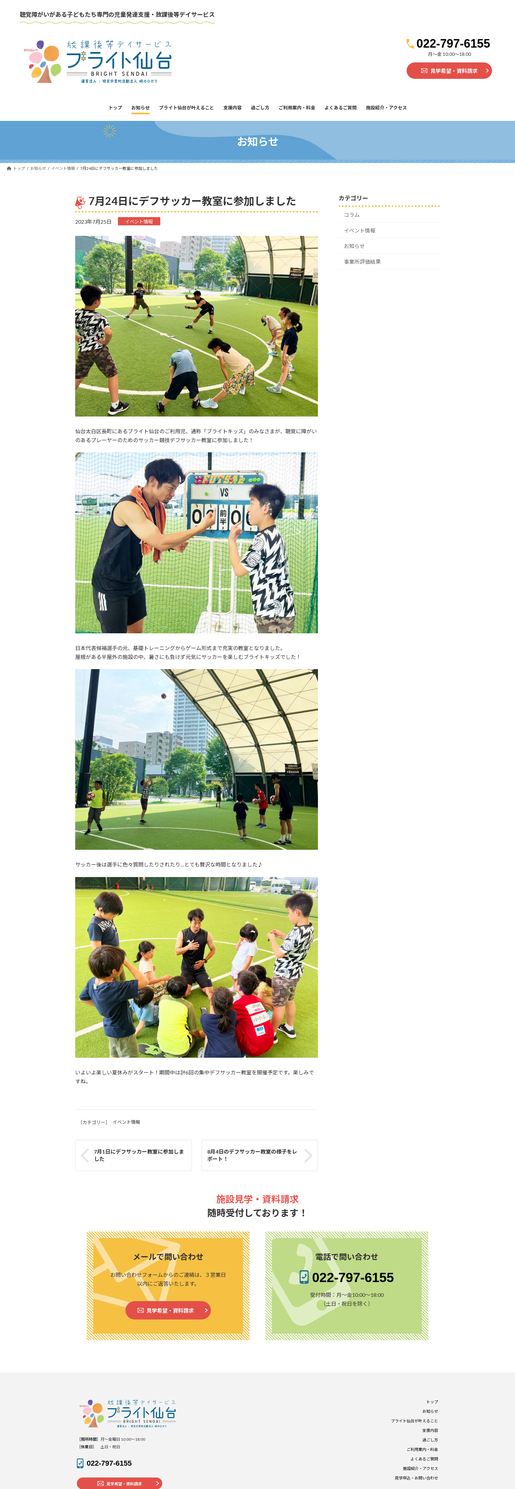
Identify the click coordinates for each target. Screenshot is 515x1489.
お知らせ (354, 246)
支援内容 (430, 1430)
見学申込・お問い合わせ (416, 1478)
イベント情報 (139, 221)
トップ (432, 1401)
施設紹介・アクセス (420, 1468)
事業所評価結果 (362, 261)
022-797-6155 (453, 43)
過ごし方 (430, 1439)
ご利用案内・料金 (422, 1449)
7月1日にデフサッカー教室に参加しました (139, 1155)
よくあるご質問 (424, 1458)
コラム (352, 215)
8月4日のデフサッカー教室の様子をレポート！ (252, 1155)
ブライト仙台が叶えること (414, 1420)
